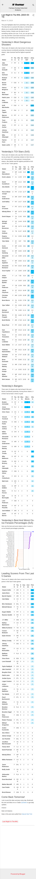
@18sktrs (24, 802)
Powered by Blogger (18, 874)
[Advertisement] (18, 847)
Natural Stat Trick (27, 814)
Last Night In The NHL (10, 821)
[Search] (33, 5)
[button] (33, 15)
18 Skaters (18, 4)
